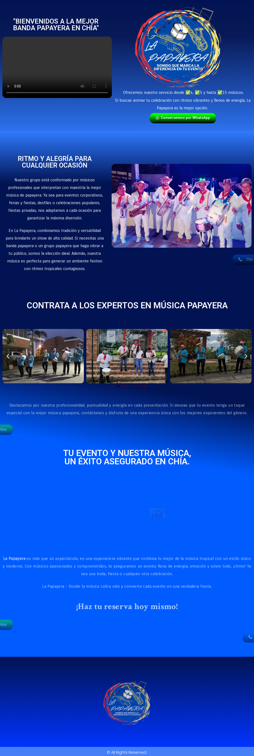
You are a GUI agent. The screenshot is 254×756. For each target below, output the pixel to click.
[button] (8, 356)
